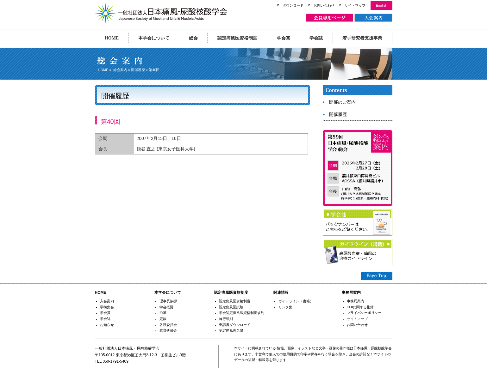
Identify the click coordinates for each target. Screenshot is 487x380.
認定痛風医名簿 (231, 330)
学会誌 (316, 38)
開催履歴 (138, 70)
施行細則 (226, 319)
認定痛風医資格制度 (237, 38)
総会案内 (120, 70)
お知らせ (107, 325)
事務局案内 (355, 301)
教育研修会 (168, 330)
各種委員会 (168, 325)
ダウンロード (293, 5)
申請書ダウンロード (234, 325)
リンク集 (285, 307)
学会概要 (166, 307)
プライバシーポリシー (364, 313)
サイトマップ (355, 5)
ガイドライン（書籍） (295, 301)
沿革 (162, 313)
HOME (112, 38)
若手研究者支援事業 (362, 38)
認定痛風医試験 (231, 307)
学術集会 (107, 307)
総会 (193, 38)
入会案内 (107, 301)
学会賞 (283, 38)
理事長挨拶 (168, 301)
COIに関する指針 (360, 307)
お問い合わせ (324, 5)
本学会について (153, 38)
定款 (162, 319)
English (381, 5)
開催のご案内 (342, 102)
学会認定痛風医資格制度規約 (241, 313)
